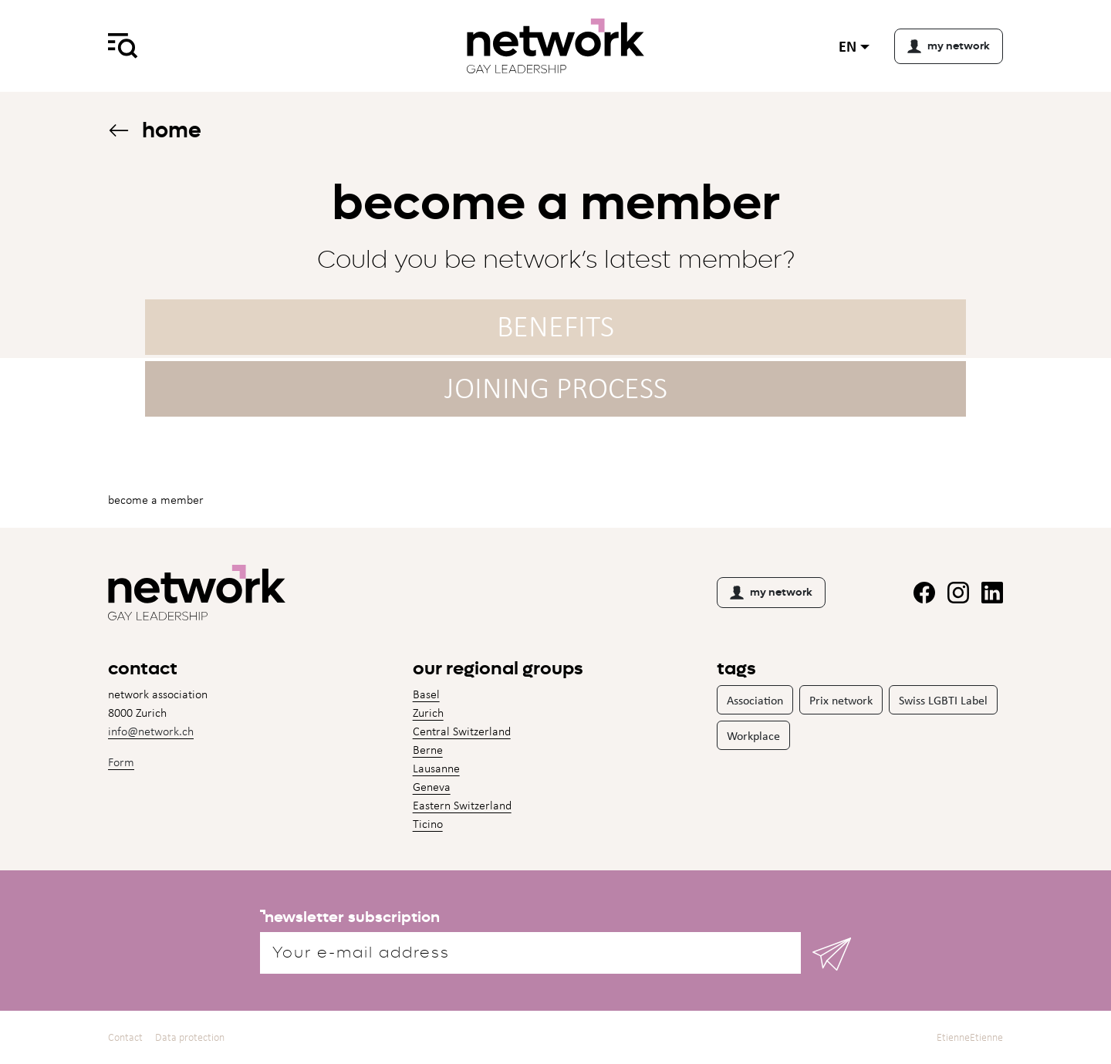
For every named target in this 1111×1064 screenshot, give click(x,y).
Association (755, 699)
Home (154, 130)
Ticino (428, 823)
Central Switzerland (462, 731)
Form (121, 762)
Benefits (555, 326)
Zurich (428, 712)
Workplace (753, 735)
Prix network (841, 699)
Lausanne (436, 768)
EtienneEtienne (970, 1037)
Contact (125, 1037)
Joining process (555, 388)
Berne (428, 749)
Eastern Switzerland (462, 805)
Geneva (432, 786)
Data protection (190, 1037)
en (847, 45)
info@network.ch (151, 731)
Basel (426, 694)
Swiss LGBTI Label (943, 699)
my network (771, 593)
